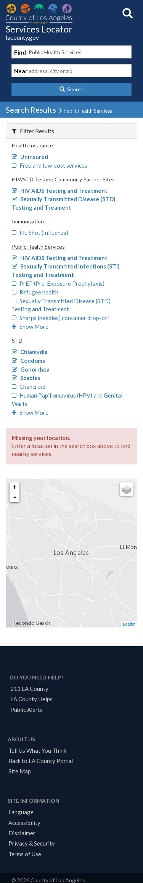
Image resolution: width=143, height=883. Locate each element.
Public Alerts (26, 709)
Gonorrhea (31, 369)
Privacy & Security (31, 843)
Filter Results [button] (33, 130)
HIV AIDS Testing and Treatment (60, 190)
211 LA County (29, 688)
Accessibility (24, 822)
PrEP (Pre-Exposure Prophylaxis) (58, 283)
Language (21, 812)
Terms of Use (24, 854)
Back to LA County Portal (40, 760)
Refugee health (35, 292)
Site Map (19, 771)
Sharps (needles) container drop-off (60, 317)
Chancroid (28, 386)
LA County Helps (31, 698)
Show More (30, 326)
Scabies (26, 377)
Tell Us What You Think (37, 750)
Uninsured (30, 156)
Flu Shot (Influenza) (40, 232)
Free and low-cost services (49, 165)
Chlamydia (30, 351)
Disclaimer (21, 833)
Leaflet (129, 624)
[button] (71, 89)
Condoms (28, 360)
